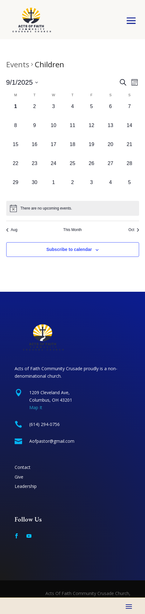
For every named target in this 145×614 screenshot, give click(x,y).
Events (17, 64)
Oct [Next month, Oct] (134, 230)
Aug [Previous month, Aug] (11, 230)
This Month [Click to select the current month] (72, 230)
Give (19, 477)
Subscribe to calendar (69, 249)
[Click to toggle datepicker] (22, 82)
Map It (35, 407)
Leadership (26, 486)
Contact (22, 467)
